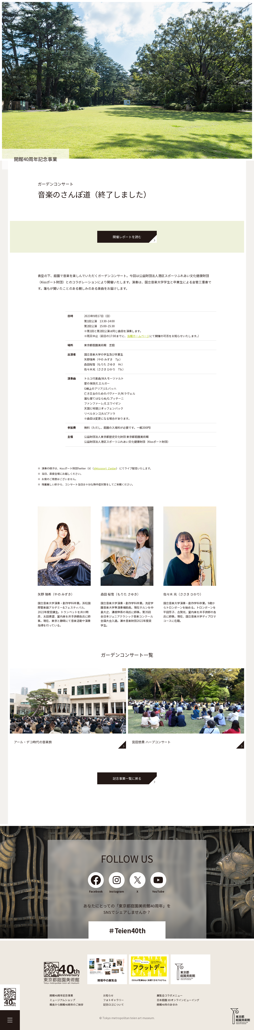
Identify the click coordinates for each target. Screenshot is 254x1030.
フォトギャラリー (113, 1000)
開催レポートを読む (127, 236)
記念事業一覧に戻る (127, 778)
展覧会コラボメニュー (170, 995)
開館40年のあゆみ (167, 1004)
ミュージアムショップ (62, 1000)
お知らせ (108, 995)
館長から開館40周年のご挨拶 (66, 1004)
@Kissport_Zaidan (105, 468)
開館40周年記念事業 (61, 995)
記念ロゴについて (113, 1004)
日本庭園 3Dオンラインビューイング (178, 1000)
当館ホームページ (138, 336)
